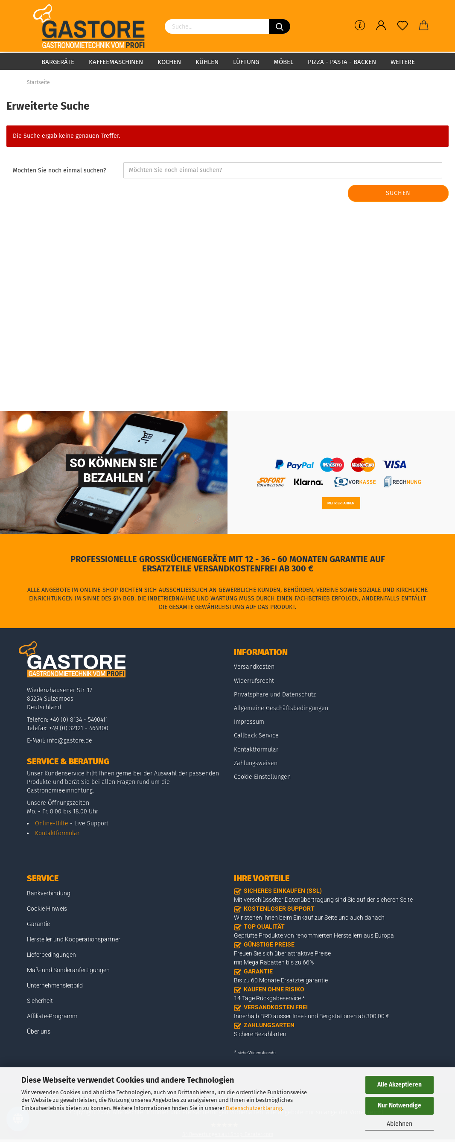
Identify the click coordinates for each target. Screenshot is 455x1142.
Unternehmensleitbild (55, 985)
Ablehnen (399, 1123)
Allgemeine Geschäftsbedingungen (281, 708)
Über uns (38, 1031)
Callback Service (256, 735)
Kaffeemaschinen (116, 62)
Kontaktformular (57, 833)
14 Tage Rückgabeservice (267, 998)
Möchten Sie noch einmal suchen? (59, 170)
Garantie (38, 924)
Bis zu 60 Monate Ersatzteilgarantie (281, 980)
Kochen (169, 62)
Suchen (398, 193)
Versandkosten (254, 666)
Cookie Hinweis (47, 908)
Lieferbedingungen (51, 954)
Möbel (283, 62)
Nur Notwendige (399, 1105)
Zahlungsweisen (255, 763)
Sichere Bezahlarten (260, 1034)
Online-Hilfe (51, 823)
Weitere (403, 62)
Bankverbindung (48, 893)
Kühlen (207, 62)
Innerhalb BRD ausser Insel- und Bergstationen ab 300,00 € (311, 1016)
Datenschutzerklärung (254, 1108)
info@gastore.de (69, 740)
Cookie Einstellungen (262, 777)
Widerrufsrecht (254, 681)
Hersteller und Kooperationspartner (73, 939)
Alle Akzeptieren (399, 1084)
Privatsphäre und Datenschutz (275, 694)
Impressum (249, 721)
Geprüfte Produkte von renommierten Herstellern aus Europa (314, 935)
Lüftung (246, 62)
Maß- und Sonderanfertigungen (68, 970)
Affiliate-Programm (52, 1016)
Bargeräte (57, 62)
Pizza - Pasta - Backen (342, 62)
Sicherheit (40, 1000)
